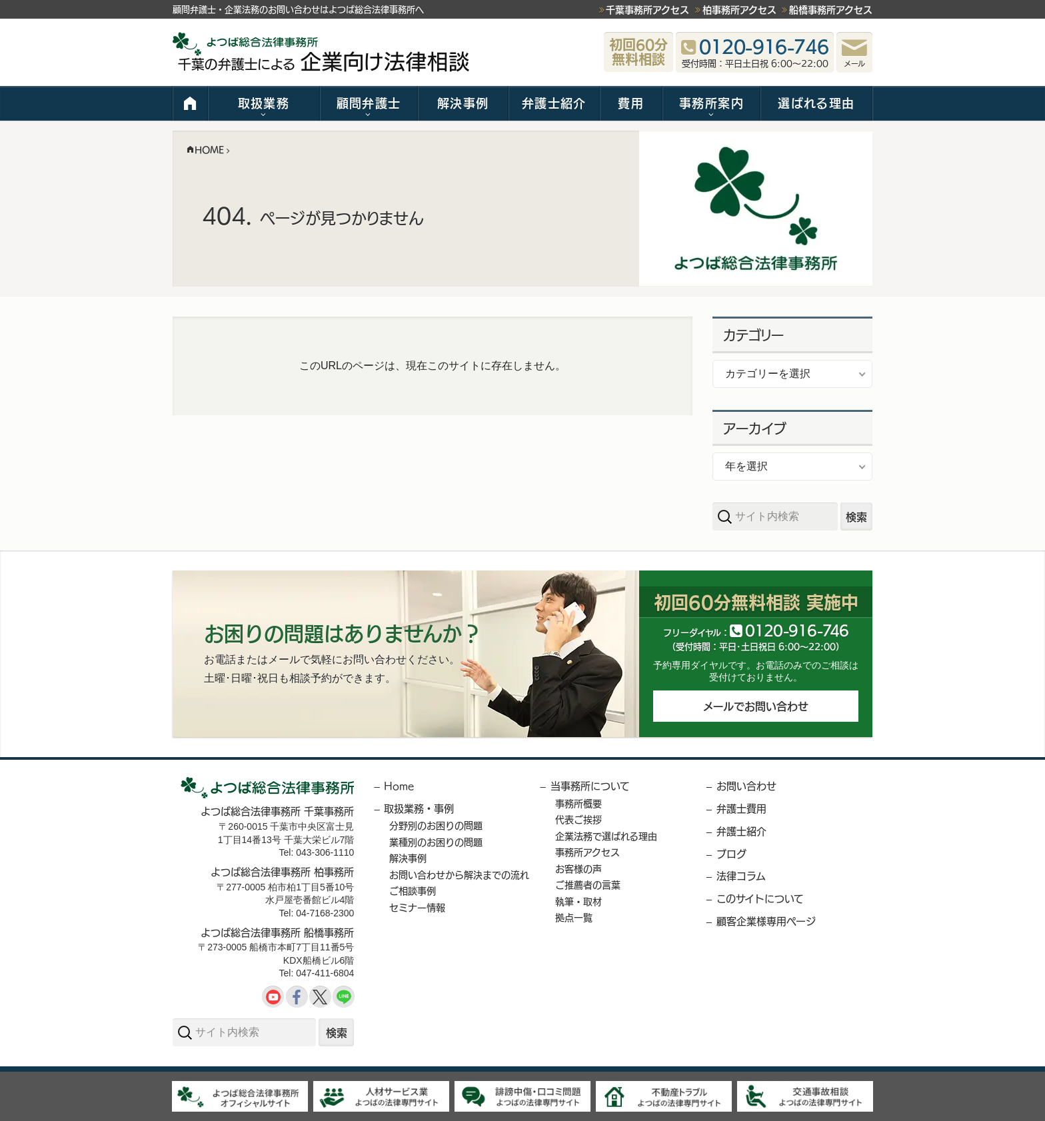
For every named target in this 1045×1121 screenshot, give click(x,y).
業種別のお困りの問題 (436, 842)
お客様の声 (578, 868)
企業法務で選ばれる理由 (606, 836)
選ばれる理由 (816, 102)
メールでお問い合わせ (755, 707)
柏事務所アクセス (739, 9)
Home (399, 785)
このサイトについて (760, 898)
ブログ (731, 853)
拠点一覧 (573, 917)
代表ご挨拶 (578, 819)
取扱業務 (263, 102)
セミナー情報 (417, 907)
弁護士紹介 (554, 102)
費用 (631, 102)
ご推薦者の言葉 (587, 884)
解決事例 (463, 102)
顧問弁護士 (369, 102)
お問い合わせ (746, 785)
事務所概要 (578, 803)
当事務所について (590, 785)
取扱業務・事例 (419, 808)
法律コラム (741, 875)
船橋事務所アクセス (830, 9)
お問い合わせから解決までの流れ (459, 874)
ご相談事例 (412, 890)
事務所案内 (711, 102)
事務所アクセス (587, 852)
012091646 (797, 629)
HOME (190, 103)
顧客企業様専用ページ (766, 921)
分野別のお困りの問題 (436, 825)
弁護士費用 (741, 808)
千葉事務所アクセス (647, 9)
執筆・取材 (578, 901)
